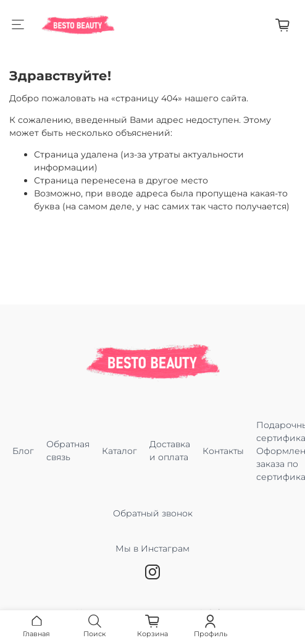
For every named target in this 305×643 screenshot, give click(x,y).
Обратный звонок (153, 513)
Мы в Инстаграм (152, 555)
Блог (23, 450)
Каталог (119, 450)
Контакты (223, 450)
